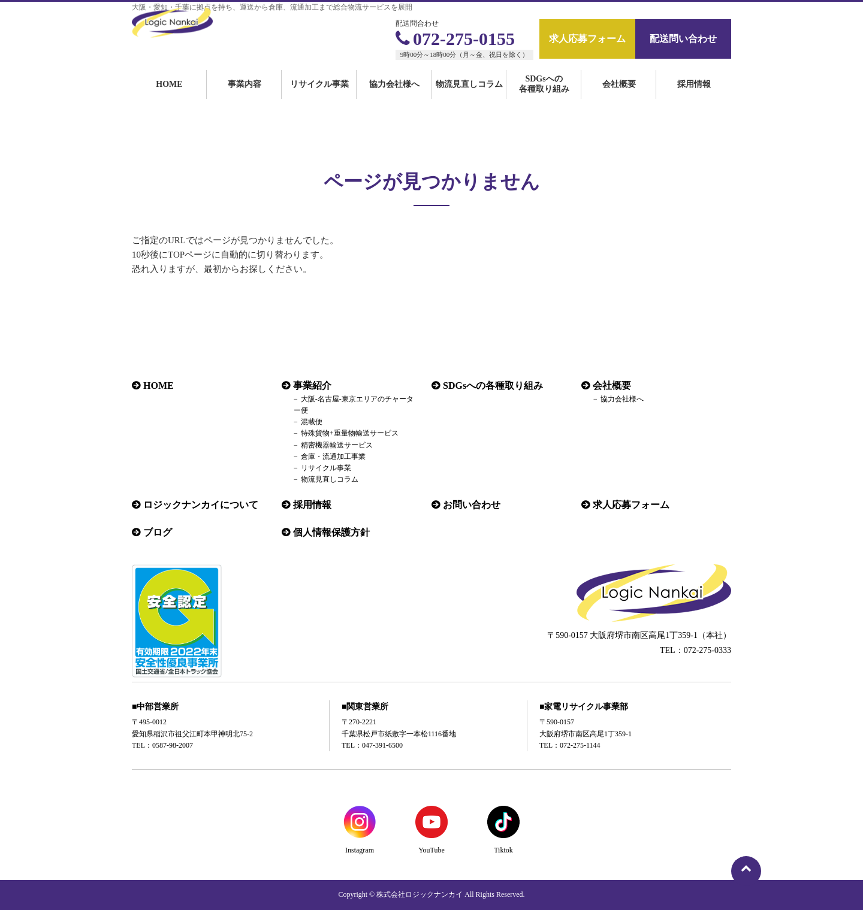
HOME (169, 97)
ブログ (157, 532)
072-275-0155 (455, 39)
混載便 (311, 422)
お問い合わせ (471, 505)
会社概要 (619, 97)
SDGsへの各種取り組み (544, 97)
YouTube (431, 850)
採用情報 (694, 97)
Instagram (359, 850)
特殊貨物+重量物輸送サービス (350, 433)
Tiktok (503, 850)
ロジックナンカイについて (200, 505)
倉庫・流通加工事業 (333, 456)
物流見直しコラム (469, 97)
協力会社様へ (394, 97)
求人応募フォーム (587, 39)
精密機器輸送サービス (337, 445)
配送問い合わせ (683, 39)
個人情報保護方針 (331, 532)
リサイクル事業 (319, 97)
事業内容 (244, 97)
